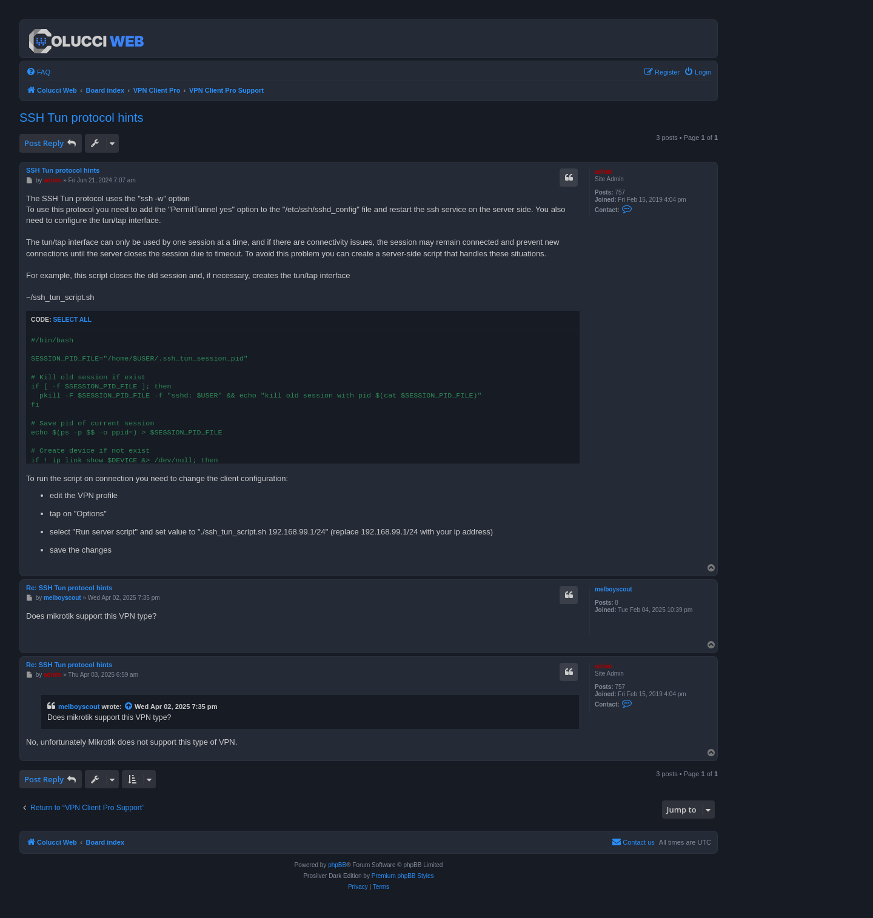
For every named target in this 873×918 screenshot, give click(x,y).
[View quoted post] (129, 706)
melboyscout (613, 589)
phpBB (337, 865)
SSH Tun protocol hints (81, 117)
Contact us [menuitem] (633, 841)
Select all (72, 319)
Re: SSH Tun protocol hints (69, 587)
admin (603, 171)
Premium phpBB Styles (403, 876)
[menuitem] (38, 72)
